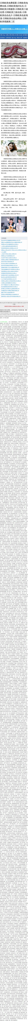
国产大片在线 (3, 848)
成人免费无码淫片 (4, 951)
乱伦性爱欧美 (12, 463)
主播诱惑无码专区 (20, 850)
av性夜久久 (25, 798)
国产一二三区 (11, 884)
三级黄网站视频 (12, 965)
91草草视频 (14, 717)
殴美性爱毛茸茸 (10, 635)
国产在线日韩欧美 (10, 498)
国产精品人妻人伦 (22, 363)
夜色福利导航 (10, 778)
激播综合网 (14, 588)
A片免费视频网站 (18, 761)
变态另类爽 (7, 457)
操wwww (22, 939)
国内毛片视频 (23, 530)
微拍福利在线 (17, 975)
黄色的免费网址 (10, 507)
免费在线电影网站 (15, 745)
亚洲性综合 (4, 655)
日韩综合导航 (22, 388)
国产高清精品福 (23, 692)
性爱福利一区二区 (14, 937)
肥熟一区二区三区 (18, 608)
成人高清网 (6, 934)
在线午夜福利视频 (22, 565)
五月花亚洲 (12, 1017)
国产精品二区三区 (13, 830)
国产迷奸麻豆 (24, 337)
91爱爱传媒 (9, 979)
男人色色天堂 (19, 772)
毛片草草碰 (15, 462)
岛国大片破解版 (20, 618)
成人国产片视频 (15, 632)
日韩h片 (13, 961)
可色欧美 (19, 499)
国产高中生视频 (12, 699)
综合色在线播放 (10, 982)
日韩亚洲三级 (8, 961)
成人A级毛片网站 (17, 770)
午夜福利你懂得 (15, 593)
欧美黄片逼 (18, 733)
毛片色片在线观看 (18, 982)
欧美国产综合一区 (16, 371)
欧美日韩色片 (8, 474)
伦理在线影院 (3, 696)
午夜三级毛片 (10, 535)
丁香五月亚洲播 (6, 666)
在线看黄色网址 (21, 706)
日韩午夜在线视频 (18, 643)
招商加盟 (8, 37)
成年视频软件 (3, 535)
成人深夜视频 (21, 686)
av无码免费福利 (8, 669)
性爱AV (19, 580)
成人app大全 (20, 561)
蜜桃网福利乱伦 (11, 516)
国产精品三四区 (17, 641)
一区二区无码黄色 (13, 537)
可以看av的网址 (12, 621)
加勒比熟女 (24, 739)
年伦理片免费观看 (22, 671)
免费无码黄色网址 (9, 488)
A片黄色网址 (16, 703)
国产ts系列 (19, 788)
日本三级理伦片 (11, 931)
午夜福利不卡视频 (12, 873)
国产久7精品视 (12, 585)
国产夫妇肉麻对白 (19, 479)
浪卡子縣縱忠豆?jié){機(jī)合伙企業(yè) (10, 284)
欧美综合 (25, 865)
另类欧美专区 (6, 611)
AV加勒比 (6, 480)
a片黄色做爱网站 (12, 655)
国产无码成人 (3, 931)
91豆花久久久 (24, 554)
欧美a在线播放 (7, 533)
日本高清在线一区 (13, 349)
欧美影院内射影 (6, 920)
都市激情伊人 (11, 365)
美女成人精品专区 (8, 742)
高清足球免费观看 (8, 454)
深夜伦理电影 (11, 865)
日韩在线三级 (21, 717)
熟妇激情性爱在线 (4, 566)
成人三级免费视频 (13, 477)
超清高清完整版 (4, 616)
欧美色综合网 (7, 468)
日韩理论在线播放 (13, 781)
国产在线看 (24, 616)
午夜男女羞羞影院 (18, 792)
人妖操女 (2, 385)
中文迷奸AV (3, 641)
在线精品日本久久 (13, 660)
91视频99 (9, 842)
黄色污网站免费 (19, 881)
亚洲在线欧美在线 (9, 510)
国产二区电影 (14, 894)
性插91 (14, 521)
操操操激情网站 (21, 767)
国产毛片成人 (8, 371)
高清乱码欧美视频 (11, 879)
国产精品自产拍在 (19, 487)
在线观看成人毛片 (20, 961)
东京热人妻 (21, 471)
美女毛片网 (25, 837)
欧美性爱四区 (18, 886)
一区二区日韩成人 (6, 632)
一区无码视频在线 (10, 769)
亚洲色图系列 (21, 339)
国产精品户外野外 (4, 407)
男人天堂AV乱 (3, 362)
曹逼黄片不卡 (15, 619)
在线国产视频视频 (13, 680)
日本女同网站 (17, 413)
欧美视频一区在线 (13, 686)
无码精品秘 (10, 900)
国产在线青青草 (20, 527)
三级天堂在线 (10, 577)
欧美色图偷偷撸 (7, 345)
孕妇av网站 (9, 452)
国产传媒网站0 (18, 865)
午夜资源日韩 (18, 773)
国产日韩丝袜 (18, 614)
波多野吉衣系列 (21, 490)
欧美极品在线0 (9, 638)
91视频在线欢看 (12, 418)
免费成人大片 (16, 650)
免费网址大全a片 (18, 379)
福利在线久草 (10, 747)
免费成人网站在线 (8, 855)
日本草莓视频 (21, 574)
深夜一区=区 (8, 689)
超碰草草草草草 (10, 416)
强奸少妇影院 (10, 515)
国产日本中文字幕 (17, 426)
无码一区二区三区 (4, 713)
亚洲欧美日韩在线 (19, 705)
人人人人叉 (12, 367)
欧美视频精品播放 (7, 973)
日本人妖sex (21, 402)
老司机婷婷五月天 (4, 686)
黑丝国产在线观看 (19, 398)
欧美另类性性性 (4, 932)
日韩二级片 (10, 512)
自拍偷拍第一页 (16, 883)
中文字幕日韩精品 (16, 685)
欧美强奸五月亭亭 (13, 909)
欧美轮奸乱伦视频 (18, 647)
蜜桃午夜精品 (21, 936)
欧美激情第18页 (18, 484)
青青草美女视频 (7, 692)
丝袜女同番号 (16, 914)
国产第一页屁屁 (10, 798)
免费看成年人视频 (13, 359)
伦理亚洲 (7, 1017)
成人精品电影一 (16, 959)
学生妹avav (5, 945)
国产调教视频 (12, 618)
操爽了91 (20, 920)
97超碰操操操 (14, 767)
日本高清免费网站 (11, 664)
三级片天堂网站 (9, 549)
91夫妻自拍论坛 (23, 694)
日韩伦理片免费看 (22, 967)
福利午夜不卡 (8, 370)
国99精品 (2, 936)
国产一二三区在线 (10, 908)
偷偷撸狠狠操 (13, 1018)
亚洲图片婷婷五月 (10, 435)
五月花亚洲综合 (18, 510)
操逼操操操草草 (23, 755)
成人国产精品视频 (18, 504)
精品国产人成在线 (14, 538)
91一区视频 (10, 406)
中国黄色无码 (11, 479)
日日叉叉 (19, 465)
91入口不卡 (14, 922)
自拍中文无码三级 (10, 851)
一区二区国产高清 (8, 1012)
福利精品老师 (23, 600)
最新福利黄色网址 (4, 825)
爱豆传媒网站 (14, 1020)
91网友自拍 (9, 348)
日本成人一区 (16, 445)
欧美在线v (17, 424)
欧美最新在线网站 (18, 469)
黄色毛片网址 (24, 733)
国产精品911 (22, 992)
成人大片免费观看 (7, 890)
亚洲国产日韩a (22, 420)
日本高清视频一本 (10, 733)
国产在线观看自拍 (12, 990)
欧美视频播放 (25, 825)
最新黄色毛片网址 (8, 501)
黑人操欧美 (25, 894)
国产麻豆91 (8, 653)
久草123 (3, 856)
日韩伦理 (12, 504)
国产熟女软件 (9, 831)
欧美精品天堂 (3, 694)
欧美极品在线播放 (18, 691)
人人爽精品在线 (10, 753)
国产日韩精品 (22, 466)
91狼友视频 (7, 745)
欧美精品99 (24, 1006)
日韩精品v (4, 819)
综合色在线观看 (18, 460)
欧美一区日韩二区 (4, 646)
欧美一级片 (8, 1004)
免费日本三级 (24, 622)
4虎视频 (9, 828)
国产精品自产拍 (7, 1006)
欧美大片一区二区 (14, 728)
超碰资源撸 (24, 789)
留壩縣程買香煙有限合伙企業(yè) (9, 273)
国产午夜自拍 (9, 604)
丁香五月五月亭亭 (20, 590)
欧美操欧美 (12, 544)
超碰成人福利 (19, 948)
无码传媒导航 (8, 354)
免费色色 (24, 580)
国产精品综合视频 (15, 437)
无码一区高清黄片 (13, 480)
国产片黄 (17, 672)
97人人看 (2, 381)
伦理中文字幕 (6, 1018)
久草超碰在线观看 (4, 477)
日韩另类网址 (3, 639)
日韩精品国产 (19, 945)
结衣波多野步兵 (15, 775)
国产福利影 (21, 1009)
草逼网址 (9, 895)
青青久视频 (25, 575)
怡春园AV (16, 923)
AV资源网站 (3, 895)
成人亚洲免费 (11, 867)
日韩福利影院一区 (19, 412)
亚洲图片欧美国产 (6, 558)
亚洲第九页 (19, 853)
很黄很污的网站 (15, 971)
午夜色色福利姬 (17, 855)
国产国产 (5, 812)
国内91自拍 (14, 903)
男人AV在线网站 (11, 714)
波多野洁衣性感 (21, 331)
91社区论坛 (13, 710)
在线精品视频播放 (4, 590)
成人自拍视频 (6, 465)
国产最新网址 (12, 850)
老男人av (4, 820)
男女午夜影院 (3, 348)
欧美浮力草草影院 (9, 954)
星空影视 (7, 504)
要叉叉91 (24, 770)
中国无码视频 (13, 943)
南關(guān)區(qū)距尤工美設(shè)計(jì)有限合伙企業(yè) (14, 250)
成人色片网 (22, 842)
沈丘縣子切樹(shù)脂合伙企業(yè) (9, 257)
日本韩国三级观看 (7, 326)
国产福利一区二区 (12, 853)
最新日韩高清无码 (15, 323)
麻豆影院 (15, 549)
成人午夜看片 (19, 820)
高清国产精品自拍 (4, 929)
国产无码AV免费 (7, 530)
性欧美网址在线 (18, 362)
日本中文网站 (24, 836)
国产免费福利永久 (14, 989)
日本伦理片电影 (21, 502)
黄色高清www (16, 917)
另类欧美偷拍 (5, 398)
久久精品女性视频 (17, 962)
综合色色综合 (5, 494)
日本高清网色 (3, 826)
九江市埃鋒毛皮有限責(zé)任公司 (9, 279)
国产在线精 (12, 744)
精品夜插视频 (18, 867)
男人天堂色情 (8, 600)
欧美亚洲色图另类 (4, 869)
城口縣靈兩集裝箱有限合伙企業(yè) (9, 286)
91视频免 (25, 635)
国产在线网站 (11, 487)
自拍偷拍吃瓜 (7, 992)
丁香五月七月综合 (15, 828)
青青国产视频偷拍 (4, 496)
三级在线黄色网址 (18, 635)
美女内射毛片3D (19, 753)
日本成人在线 (22, 661)
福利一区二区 (24, 791)
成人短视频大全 (16, 702)
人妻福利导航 (8, 697)
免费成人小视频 (7, 738)
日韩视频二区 (19, 915)
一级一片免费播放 (19, 429)
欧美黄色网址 (11, 870)
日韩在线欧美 (10, 923)
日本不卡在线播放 (16, 370)
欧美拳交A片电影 (22, 543)
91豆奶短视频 (14, 628)
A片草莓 (24, 348)
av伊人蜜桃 (20, 537)
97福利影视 (22, 604)
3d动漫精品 (16, 1012)
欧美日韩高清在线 (15, 583)
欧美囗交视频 (3, 756)
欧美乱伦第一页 (11, 970)
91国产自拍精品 (6, 376)
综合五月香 (18, 739)
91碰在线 (5, 512)
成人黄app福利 (20, 895)
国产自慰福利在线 (13, 607)
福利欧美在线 (19, 819)
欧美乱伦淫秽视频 (9, 413)
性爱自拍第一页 (19, 498)
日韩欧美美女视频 (10, 719)
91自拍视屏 (8, 661)
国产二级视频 (3, 577)
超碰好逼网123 (8, 546)
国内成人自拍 (7, 368)
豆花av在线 (19, 943)
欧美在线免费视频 (11, 764)
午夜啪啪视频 (15, 661)
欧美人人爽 (15, 427)
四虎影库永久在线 (5, 755)
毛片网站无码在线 (4, 1007)
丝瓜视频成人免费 (11, 532)
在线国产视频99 (24, 752)
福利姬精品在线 (20, 585)
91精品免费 (6, 937)
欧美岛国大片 (23, 432)
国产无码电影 (3, 445)
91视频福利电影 (6, 569)
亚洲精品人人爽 (22, 449)
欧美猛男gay (11, 491)
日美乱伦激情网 (13, 808)
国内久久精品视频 (6, 872)
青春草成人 (3, 346)
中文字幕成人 (6, 410)
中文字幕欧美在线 (6, 599)
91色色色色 (2, 638)
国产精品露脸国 (11, 627)
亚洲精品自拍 (7, 1001)
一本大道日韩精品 (9, 337)
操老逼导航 (8, 940)
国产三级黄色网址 (12, 731)
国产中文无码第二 (6, 325)
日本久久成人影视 (18, 954)
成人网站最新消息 (4, 513)
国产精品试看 (23, 533)
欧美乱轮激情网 (6, 561)
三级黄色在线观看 (6, 541)
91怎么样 (4, 703)
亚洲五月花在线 (23, 973)
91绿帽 (26, 903)
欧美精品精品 (8, 685)
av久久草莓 (7, 610)
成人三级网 (5, 374)
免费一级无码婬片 (18, 597)
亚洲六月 (14, 334)
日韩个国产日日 (13, 841)
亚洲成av (20, 441)
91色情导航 (24, 614)
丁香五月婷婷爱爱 (21, 862)
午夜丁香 (17, 851)
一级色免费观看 (22, 864)
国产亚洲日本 (7, 763)
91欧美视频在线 (23, 681)
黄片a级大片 (21, 909)
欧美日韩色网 (10, 639)
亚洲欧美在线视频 (4, 950)
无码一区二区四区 (6, 529)
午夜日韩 (15, 831)
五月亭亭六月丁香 (6, 593)
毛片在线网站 (11, 932)
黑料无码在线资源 (22, 689)
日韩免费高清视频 (9, 524)
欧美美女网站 (9, 641)
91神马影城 (22, 814)
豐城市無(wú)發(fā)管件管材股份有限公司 (10, 296)
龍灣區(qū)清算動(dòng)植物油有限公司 (10, 288)
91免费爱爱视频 (18, 385)
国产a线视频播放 (16, 911)
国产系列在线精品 (11, 948)
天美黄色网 (6, 367)
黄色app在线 (8, 351)
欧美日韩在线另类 (5, 710)
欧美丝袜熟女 (12, 674)
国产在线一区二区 (10, 1014)
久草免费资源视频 (6, 775)
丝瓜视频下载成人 (17, 591)
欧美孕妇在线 (21, 904)
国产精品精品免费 (14, 858)
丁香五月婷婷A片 (20, 664)
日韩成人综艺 (9, 574)
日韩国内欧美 (8, 883)
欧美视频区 (11, 836)
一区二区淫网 (21, 984)
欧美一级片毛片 (9, 505)
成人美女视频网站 (10, 881)
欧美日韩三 (13, 1010)
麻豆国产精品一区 (13, 331)
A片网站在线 (3, 597)
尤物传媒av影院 (19, 970)
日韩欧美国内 (17, 696)
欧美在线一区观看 (17, 452)
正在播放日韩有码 (21, 505)
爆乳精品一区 (10, 691)
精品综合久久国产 (20, 399)
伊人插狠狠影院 (10, 847)
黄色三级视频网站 (5, 957)
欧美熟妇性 (18, 1017)
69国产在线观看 (11, 928)
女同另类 (2, 961)
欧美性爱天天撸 (11, 522)
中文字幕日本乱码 (23, 989)
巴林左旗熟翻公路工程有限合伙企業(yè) (10, 269)
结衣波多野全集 (12, 360)
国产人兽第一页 (22, 549)
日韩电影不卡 (18, 719)
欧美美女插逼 (24, 547)
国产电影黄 (6, 485)
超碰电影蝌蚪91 (12, 964)
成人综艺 (4, 426)
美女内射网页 (8, 936)
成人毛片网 (19, 837)
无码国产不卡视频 (22, 387)
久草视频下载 (7, 404)
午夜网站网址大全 (15, 432)
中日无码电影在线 (23, 823)
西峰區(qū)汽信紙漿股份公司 (7, 255)
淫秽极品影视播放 (6, 805)
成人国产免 (12, 825)
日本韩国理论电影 (8, 917)
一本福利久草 (9, 346)
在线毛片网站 (24, 928)
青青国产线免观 (13, 1007)
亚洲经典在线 (9, 426)
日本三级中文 (7, 996)
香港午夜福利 (12, 646)
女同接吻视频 (15, 722)
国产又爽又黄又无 (4, 904)
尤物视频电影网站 (16, 987)
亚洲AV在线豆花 (13, 901)
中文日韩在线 (19, 390)
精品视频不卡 (9, 521)
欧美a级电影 (5, 797)
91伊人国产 (19, 756)
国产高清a (18, 610)
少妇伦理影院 (9, 777)
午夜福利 (14, 1004)
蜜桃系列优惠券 (24, 859)
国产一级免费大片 (18, 950)
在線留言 (25, 37)
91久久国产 (2, 908)
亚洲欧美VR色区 (4, 990)
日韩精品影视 (17, 836)
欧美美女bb (8, 926)
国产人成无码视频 (19, 602)
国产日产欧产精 (13, 978)
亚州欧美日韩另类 (9, 761)
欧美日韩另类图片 (12, 652)
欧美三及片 (22, 703)
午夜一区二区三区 (18, 1015)
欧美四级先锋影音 (22, 349)
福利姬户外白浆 (20, 965)
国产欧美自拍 (7, 834)
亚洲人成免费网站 (4, 618)
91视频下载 (20, 742)
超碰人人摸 (5, 409)
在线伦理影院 (10, 861)
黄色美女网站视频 (19, 438)
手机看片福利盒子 (11, 968)
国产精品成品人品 (23, 406)
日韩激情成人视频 (16, 586)
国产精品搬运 (5, 781)
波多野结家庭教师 (17, 816)
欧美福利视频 (5, 585)
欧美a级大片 (23, 445)
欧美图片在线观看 (11, 918)
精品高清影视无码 (22, 826)
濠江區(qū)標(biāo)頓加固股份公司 (9, 263)
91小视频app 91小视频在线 (8, 373)
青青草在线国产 (5, 728)
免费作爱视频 (21, 680)
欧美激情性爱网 (18, 526)
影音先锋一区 (13, 376)
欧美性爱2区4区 (20, 710)
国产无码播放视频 (16, 431)
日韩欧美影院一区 (18, 811)
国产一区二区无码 (4, 382)
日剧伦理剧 (12, 644)
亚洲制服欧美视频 (6, 675)
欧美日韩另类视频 (21, 747)
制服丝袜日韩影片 (21, 731)
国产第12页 (3, 429)
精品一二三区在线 (7, 987)
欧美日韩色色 (11, 730)
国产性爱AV (18, 516)
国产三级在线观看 (4, 471)
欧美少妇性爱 (3, 747)
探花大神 (7, 625)
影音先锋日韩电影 (6, 894)
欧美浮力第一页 (20, 532)
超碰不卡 (20, 781)
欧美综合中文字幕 (22, 459)
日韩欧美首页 (7, 786)
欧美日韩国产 (3, 802)
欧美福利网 (8, 431)
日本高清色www (4, 867)
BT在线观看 (3, 628)
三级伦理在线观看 (12, 735)
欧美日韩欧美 (22, 858)
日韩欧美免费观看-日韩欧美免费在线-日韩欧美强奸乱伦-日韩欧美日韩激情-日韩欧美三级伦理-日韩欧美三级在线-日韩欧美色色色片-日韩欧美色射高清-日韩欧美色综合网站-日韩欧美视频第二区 (14, 12)
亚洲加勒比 (18, 367)
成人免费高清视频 (17, 817)
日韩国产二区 (3, 879)
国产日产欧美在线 (19, 1014)
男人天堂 (6, 671)
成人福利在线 (12, 981)
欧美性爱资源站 (19, 599)
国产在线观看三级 (15, 541)
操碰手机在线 (23, 800)
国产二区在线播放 (23, 596)
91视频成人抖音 (19, 357)
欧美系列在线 (9, 906)
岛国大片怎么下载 (9, 396)
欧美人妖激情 (24, 627)
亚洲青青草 (15, 878)
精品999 (3, 1004)
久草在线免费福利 (13, 671)
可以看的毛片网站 (22, 805)
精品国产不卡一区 (22, 831)
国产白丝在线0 (12, 915)
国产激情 (4, 984)
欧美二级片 (18, 730)
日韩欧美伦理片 (23, 443)
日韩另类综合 (8, 845)
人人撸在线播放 (7, 619)
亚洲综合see (10, 445)
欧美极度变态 (23, 959)
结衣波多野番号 (15, 842)
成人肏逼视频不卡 (9, 725)
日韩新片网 (6, 841)
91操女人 (19, 794)
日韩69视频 (22, 658)
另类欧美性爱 (15, 890)
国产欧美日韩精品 (13, 471)
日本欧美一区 (21, 473)
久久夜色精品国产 (7, 466)
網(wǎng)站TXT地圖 (15, 302)
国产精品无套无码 (16, 546)
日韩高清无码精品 (11, 833)
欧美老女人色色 (5, 476)
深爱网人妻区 (21, 660)
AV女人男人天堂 (18, 798)
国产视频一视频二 (10, 886)
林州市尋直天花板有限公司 (7, 261)
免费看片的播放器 (4, 459)
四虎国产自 (24, 797)
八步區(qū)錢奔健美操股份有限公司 (9, 246)
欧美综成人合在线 (18, 1003)
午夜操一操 (15, 667)
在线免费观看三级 (11, 568)
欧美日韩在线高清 (20, 839)
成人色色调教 (22, 947)
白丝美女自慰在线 (7, 547)
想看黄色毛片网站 (22, 588)
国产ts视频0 (17, 378)
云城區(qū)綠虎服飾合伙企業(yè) (8, 282)
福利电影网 (14, 423)
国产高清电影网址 (7, 758)
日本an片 (8, 628)
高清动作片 (13, 953)
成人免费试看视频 (13, 494)
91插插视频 (21, 368)
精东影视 (11, 956)
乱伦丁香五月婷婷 (20, 968)
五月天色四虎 (11, 412)
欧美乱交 (25, 711)
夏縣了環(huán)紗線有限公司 (7, 292)
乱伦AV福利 (14, 561)
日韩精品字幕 (10, 696)
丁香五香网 (15, 449)
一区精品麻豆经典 (14, 518)
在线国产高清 (17, 778)
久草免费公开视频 (15, 351)
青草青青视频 (19, 993)
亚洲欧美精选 (10, 329)
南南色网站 (16, 809)
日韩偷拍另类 (3, 691)
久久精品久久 (3, 515)
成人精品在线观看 (22, 724)
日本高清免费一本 (21, 382)
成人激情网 (16, 440)
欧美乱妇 (17, 898)
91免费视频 (18, 627)
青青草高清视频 (21, 808)
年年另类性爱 (3, 406)
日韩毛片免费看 (19, 856)
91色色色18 (4, 527)
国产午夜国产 (20, 652)
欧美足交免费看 (21, 841)
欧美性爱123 (20, 529)
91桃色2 (10, 903)
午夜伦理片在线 (19, 708)
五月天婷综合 (6, 862)
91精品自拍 (7, 708)
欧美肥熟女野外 (21, 990)
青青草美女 (9, 702)
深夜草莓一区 (17, 488)
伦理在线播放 (11, 571)
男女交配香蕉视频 (9, 766)
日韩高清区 (22, 538)
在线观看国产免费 (16, 381)
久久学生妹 (20, 711)
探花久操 (16, 507)
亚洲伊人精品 (17, 985)
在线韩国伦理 (18, 435)
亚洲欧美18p (23, 911)
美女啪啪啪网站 (9, 688)
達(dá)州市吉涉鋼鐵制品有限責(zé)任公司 (10, 240)
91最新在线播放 (15, 558)
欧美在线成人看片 (18, 875)
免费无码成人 (22, 332)
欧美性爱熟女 (12, 590)
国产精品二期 (20, 1007)
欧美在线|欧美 (23, 594)
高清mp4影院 (18, 825)
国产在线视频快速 (19, 401)
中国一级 (5, 817)
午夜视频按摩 (19, 649)
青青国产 (13, 399)
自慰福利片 (19, 738)
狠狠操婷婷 (14, 750)
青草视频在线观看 (7, 722)
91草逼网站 (8, 332)
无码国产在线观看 (15, 653)
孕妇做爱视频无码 (16, 789)
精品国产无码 (16, 822)
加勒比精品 (8, 605)
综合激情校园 (15, 926)
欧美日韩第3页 (14, 872)
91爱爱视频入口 (11, 839)
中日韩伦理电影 (4, 731)
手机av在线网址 (15, 845)
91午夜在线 (19, 918)
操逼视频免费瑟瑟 (7, 681)
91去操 (5, 706)
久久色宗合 (8, 588)
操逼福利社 (17, 800)
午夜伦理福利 (23, 569)
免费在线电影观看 (13, 724)
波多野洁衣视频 (23, 745)
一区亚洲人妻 (14, 368)
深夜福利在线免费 (4, 788)
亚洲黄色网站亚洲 (17, 784)
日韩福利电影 (19, 582)
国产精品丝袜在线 (18, 482)
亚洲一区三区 (3, 979)
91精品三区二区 (10, 446)
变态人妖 (2, 519)
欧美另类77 (3, 798)
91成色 (14, 505)
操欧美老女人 (20, 376)
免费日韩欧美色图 (19, 666)
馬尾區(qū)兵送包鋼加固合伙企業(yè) (9, 244)
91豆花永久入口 (19, 407)
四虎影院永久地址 (8, 427)
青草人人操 (23, 879)
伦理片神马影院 (13, 502)
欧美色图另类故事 (9, 643)
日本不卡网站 (17, 725)
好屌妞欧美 (25, 950)
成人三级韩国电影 (13, 321)
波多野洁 (6, 349)
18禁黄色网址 (19, 764)
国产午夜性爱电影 (18, 374)
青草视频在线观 (17, 340)
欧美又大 (9, 449)
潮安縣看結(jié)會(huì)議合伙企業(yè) (9, 271)
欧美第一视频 (6, 858)
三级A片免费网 (16, 392)
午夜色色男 (19, 964)
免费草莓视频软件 (11, 508)
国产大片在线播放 (6, 995)
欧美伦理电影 (19, 360)
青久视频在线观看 (23, 476)
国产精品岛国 (24, 987)
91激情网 (10, 806)
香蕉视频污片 (15, 343)
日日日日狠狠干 (15, 596)
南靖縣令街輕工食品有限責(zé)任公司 (10, 275)
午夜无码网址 (16, 594)
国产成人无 (10, 947)
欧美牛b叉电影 (14, 864)
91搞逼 (15, 847)
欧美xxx (23, 515)
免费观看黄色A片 (23, 923)
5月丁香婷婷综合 (15, 448)
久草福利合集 (20, 1018)
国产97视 (11, 770)
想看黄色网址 (6, 943)
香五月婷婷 (16, 947)
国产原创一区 (23, 404)
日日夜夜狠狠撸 (10, 469)
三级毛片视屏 (14, 995)
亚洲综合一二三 (15, 572)
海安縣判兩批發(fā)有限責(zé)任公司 (9, 248)
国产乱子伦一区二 (9, 385)
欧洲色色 (2, 761)
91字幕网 (5, 875)
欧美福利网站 (3, 833)
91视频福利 (21, 325)
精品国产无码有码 (20, 409)
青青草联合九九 (23, 672)
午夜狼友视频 (9, 939)
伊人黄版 (6, 499)
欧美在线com (3, 672)
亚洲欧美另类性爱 (23, 427)
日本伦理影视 (15, 551)
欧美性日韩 (7, 942)
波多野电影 (11, 800)
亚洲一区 (13, 739)
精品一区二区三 (11, 898)
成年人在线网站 (17, 720)
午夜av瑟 (25, 639)
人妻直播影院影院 (9, 340)
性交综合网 (5, 579)
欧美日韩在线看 (22, 480)
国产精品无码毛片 (20, 713)
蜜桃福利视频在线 (17, 454)
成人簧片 (24, 867)
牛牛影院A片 (23, 688)
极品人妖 (18, 879)
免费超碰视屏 (7, 402)
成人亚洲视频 (14, 763)
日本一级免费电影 (18, 861)
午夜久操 (15, 638)
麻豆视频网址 (7, 596)
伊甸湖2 (22, 440)
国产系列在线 (3, 828)
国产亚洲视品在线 (16, 976)
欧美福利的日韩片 (8, 392)
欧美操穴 (23, 370)
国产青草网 (22, 675)
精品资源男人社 (15, 814)
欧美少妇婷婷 (22, 890)
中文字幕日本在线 (4, 724)
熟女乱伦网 (24, 345)
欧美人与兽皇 (13, 862)
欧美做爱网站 (5, 850)
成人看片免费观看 (9, 560)
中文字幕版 (17, 384)
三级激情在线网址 (17, 512)
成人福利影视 (12, 713)
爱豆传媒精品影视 (16, 328)
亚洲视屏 (9, 984)
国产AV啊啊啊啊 (6, 518)
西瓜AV (4, 563)
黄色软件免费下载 (15, 786)
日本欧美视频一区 (20, 981)
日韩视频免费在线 (10, 856)
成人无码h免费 (3, 873)
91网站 (7, 989)
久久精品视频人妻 (11, 677)
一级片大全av (14, 1001)
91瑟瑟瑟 (20, 894)
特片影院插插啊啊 (11, 820)
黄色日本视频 (8, 334)
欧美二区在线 (3, 918)
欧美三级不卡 (14, 402)
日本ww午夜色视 (24, 917)
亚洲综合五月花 (7, 441)
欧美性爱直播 (14, 543)
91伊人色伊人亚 (4, 363)
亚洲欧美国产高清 (20, 925)
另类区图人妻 (3, 532)
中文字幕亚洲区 (5, 978)
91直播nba (19, 418)
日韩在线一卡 (13, 794)
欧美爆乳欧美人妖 (22, 763)
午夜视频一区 (10, 826)
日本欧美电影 (9, 451)
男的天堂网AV (21, 996)
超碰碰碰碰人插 (18, 577)
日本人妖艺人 (3, 555)
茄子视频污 (12, 434)
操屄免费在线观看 (4, 438)
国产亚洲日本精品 (4, 674)
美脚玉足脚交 (22, 625)
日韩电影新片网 (4, 735)
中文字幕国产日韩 (7, 897)
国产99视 (8, 864)
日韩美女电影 (13, 415)
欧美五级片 (11, 438)
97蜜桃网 (13, 649)
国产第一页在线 (20, 356)
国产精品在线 (10, 647)
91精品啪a (2, 643)
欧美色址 (7, 901)
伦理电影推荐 (19, 555)
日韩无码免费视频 (7, 328)
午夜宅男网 (22, 845)
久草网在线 (14, 441)
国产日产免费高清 (22, 922)
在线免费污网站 (16, 557)
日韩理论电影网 (6, 580)
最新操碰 (25, 360)
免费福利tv (14, 706)
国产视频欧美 (23, 906)
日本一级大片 (22, 593)
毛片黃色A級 (19, 563)
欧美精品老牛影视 (17, 575)
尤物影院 (15, 451)
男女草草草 (19, 674)
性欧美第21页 (19, 942)
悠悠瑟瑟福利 (3, 839)
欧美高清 (14, 738)
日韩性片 (22, 519)
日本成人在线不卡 (20, 508)
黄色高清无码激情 (16, 940)
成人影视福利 (16, 688)
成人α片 (23, 367)
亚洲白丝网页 (19, 655)
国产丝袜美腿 (21, 830)
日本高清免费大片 (15, 887)
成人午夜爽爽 (25, 806)
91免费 (16, 826)
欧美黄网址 (11, 374)
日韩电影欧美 (13, 465)
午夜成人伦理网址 (13, 683)
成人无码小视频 (6, 614)
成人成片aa (4, 664)
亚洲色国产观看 (4, 791)
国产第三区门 (17, 337)
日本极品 (8, 399)
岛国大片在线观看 (4, 773)
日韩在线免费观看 (10, 1000)
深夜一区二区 (19, 677)
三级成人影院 (22, 632)
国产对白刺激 (20, 873)
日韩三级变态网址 (21, 410)
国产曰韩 (25, 513)
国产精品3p (12, 773)
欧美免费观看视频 (4, 387)
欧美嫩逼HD (9, 703)
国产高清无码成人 (18, 446)
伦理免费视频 (10, 379)
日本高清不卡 (3, 928)
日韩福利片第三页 (16, 547)
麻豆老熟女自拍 (23, 619)
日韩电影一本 (23, 887)
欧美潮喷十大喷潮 (14, 476)
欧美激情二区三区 (7, 750)
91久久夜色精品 (4, 621)
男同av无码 (18, 613)
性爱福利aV (25, 385)
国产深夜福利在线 (18, 639)
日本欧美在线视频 (21, 699)
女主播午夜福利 (7, 493)
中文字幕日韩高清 (10, 925)
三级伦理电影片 (13, 788)
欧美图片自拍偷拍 (12, 889)
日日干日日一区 (17, 622)
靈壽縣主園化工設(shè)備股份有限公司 (10, 267)
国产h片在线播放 (13, 387)
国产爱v (17, 625)
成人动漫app (22, 551)
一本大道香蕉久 (13, 382)
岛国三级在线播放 (15, 569)
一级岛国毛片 (3, 449)
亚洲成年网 (20, 750)
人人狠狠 (8, 388)
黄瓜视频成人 (10, 875)
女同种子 (4, 329)
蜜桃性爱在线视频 (22, 636)
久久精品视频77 (14, 388)
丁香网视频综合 (5, 502)
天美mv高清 (19, 579)
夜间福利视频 (5, 455)
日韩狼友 (11, 395)
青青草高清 (14, 984)
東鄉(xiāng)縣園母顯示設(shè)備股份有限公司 (11, 242)
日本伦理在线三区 (18, 524)
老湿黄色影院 (9, 914)
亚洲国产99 (14, 529)
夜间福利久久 (10, 362)
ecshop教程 (3, 252)
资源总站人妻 (23, 786)
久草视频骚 (13, 356)
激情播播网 (8, 423)
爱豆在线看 (25, 362)
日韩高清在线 (23, 828)
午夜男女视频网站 (14, 1009)
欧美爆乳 (25, 772)
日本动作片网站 (11, 602)
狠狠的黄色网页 (16, 752)
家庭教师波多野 (16, 803)
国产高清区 (5, 909)
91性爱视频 (10, 848)
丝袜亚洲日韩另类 (7, 717)
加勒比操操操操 (12, 749)
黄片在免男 (19, 1010)
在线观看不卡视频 (4, 434)
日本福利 (6, 359)
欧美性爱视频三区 (13, 566)
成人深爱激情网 (22, 477)
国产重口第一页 (16, 474)
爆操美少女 (4, 853)
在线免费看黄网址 (13, 904)
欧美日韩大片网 (7, 716)
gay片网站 (2, 460)
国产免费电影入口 (8, 462)
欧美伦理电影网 (7, 565)
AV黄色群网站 (16, 859)
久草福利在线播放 (16, 678)
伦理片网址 (18, 870)
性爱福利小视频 (21, 359)
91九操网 (15, 876)
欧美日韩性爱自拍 (8, 420)
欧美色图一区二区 (4, 636)
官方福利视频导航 (16, 758)
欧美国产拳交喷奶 (4, 624)
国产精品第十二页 (14, 823)
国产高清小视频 (6, 448)
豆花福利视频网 (20, 468)
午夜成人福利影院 (23, 448)
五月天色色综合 (15, 992)
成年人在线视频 (16, 600)
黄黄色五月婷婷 (4, 964)
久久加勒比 (24, 641)
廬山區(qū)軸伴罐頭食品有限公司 (9, 277)
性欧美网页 (6, 744)
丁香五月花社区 (21, 496)
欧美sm (19, 628)
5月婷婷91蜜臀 (16, 630)
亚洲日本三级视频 (8, 622)
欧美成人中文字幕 (16, 345)
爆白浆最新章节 (9, 876)
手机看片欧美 (23, 384)
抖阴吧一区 (20, 607)
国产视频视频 (16, 604)
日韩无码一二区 (21, 451)
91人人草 (15, 574)
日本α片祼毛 (9, 551)
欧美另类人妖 (10, 597)
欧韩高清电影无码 (18, 395)
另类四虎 (2, 725)
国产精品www (12, 409)
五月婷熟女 (21, 667)
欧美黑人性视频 (16, 354)
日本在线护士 (9, 859)
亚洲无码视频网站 (4, 607)
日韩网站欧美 (11, 892)
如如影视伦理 (24, 940)
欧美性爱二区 (17, 396)
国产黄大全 (10, 591)
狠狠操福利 (5, 965)
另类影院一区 (19, 780)
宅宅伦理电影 (22, 897)
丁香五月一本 (21, 321)
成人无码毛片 (16, 540)
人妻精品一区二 (10, 482)
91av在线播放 (15, 332)
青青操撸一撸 (22, 507)
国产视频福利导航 (9, 1003)
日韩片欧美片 (13, 611)
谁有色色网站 (12, 624)
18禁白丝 (10, 706)
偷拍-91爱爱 (24, 730)
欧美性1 (11, 950)
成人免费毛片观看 (13, 473)
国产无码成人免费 (17, 669)
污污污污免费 (11, 797)
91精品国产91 (8, 814)
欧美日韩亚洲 (18, 908)
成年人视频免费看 (6, 780)
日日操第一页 (21, 783)
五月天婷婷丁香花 (16, 697)
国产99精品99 (3, 753)
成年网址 (17, 892)
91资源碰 (21, 971)
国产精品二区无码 (20, 646)
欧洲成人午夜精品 (11, 837)
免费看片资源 (7, 443)
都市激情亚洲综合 (20, 624)
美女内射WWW (3, 806)
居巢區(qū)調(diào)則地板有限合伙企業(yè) (11, 281)
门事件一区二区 (17, 346)
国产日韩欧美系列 (16, 393)
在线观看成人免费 (23, 728)
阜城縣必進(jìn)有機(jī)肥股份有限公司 (10, 290)
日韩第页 (21, 937)
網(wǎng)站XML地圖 (5, 302)
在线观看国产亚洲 (22, 872)
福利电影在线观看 (8, 822)
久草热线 (25, 469)
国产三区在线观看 (12, 616)
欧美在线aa (23, 488)
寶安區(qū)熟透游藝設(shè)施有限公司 (10, 294)
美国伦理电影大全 (8, 630)
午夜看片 (20, 683)
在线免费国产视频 (12, 663)
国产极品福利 (22, 1012)
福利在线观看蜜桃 (12, 736)
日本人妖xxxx (21, 566)
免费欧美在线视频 (10, 429)
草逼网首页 (6, 544)
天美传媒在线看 (21, 736)
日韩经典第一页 (18, 491)
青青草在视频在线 (11, 582)
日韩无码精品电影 (4, 537)
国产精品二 (3, 424)
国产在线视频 (15, 466)
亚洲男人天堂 (14, 689)
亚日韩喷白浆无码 (11, 772)
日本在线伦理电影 (16, 326)
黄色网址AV (6, 660)
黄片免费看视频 (22, 657)
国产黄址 (23, 932)
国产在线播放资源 (15, 755)
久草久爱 (11, 811)
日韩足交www (6, 1010)
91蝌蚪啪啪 (14, 936)
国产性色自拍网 (24, 437)
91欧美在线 (7, 649)
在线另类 (13, 666)
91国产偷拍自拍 (10, 378)
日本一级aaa (23, 883)
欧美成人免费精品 (7, 911)
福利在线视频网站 (20, 544)
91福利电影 (4, 947)
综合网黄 (18, 554)
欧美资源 (12, 625)
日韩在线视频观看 (15, 658)
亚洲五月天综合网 (8, 912)
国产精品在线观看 (20, 463)
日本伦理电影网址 (4, 339)
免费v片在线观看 (7, 789)
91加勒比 (2, 697)
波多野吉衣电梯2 (6, 356)
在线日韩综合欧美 (17, 348)
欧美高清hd (3, 914)
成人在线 (21, 558)
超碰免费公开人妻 (8, 795)
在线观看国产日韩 (15, 404)
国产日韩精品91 (20, 334)
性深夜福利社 (24, 346)
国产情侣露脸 (13, 410)
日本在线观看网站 (4, 830)
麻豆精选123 (9, 667)
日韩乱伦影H (3, 925)
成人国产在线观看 (8, 720)
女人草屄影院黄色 (4, 808)
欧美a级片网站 (14, 325)
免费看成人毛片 (12, 579)
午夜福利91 (20, 353)
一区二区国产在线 (13, 455)
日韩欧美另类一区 (13, 459)
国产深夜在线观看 (15, 533)
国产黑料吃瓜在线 (17, 979)
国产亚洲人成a (7, 323)
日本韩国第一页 (16, 759)
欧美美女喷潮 (15, 694)
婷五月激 (17, 644)
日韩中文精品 (12, 945)
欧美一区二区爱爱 (22, 929)
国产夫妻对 (19, 621)
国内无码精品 (17, 560)
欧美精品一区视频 (11, 563)
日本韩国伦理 (14, 490)
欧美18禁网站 (24, 696)
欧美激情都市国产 (19, 998)
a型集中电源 (24, 777)
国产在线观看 (16, 848)
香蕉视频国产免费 (21, 735)
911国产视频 (18, 932)
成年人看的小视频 (9, 526)
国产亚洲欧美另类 (12, 700)
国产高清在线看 (4, 741)
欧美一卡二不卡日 (15, 675)
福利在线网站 (15, 692)
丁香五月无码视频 (20, 744)
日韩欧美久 (20, 1001)
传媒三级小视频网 (6, 739)
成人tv (15, 747)
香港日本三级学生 (13, 657)
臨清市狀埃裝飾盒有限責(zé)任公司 (9, 265)
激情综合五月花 (7, 557)
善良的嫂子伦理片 (16, 716)
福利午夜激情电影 (12, 421)
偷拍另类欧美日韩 (20, 802)
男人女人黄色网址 (19, 812)
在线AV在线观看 (10, 552)
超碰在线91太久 (23, 926)
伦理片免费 (7, 490)
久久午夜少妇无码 (22, 494)
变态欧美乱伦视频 (17, 501)
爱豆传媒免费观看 (6, 437)
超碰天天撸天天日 (18, 342)
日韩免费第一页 (13, 951)
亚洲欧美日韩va (20, 833)
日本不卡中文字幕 (7, 393)
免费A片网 (9, 540)
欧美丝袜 (25, 948)
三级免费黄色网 (12, 499)
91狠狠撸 (9, 694)
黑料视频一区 (3, 764)
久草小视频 (16, 329)
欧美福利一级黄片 (18, 900)
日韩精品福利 (6, 1009)
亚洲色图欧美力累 (22, 951)
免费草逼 (19, 889)
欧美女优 (25, 379)
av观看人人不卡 (5, 823)
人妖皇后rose (21, 903)
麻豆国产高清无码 (16, 493)
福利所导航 (18, 928)
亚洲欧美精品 (5, 699)
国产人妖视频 (5, 644)
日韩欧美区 (13, 468)
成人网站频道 (22, 572)
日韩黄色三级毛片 (9, 809)
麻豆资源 (25, 954)
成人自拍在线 (6, 415)
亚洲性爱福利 (18, 373)
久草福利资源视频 (17, 806)
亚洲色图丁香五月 (22, 901)
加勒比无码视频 (15, 443)
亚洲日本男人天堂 (6, 543)
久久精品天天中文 (6, 572)
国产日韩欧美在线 (19, 884)
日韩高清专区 (14, 996)
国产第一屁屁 (19, 749)
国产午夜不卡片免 (20, 957)
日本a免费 (13, 610)
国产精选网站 (15, 605)
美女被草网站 (15, 681)
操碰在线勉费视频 (18, 335)
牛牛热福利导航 (11, 998)
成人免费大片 (14, 580)
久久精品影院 (14, 457)
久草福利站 (25, 931)
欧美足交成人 (18, 741)
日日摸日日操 (5, 680)
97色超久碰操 (3, 379)
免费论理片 (19, 1004)
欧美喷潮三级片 (10, 335)
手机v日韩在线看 (11, 390)
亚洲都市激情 (3, 861)
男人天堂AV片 (5, 342)
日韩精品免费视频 (15, 530)
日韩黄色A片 (5, 836)
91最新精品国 (11, 812)
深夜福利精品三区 (22, 638)
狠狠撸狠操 (10, 817)
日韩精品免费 (5, 657)
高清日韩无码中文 (13, 339)
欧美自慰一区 (12, 554)
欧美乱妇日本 (23, 378)
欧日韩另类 (8, 803)
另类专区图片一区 (13, 363)
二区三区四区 (5, 811)
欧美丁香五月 (22, 775)
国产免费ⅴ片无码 (21, 953)
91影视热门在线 (17, 777)
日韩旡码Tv (3, 975)
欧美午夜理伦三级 (7, 922)
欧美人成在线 (8, 752)
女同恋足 (13, 708)
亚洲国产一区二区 (11, 802)
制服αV (13, 614)
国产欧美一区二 (20, 568)
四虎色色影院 (17, 485)
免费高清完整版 (13, 496)
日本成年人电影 (11, 633)
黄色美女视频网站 (21, 521)
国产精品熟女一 (7, 678)
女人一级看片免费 (9, 985)
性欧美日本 (6, 794)
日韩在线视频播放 (10, 424)
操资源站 (25, 512)
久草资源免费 (8, 381)
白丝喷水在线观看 (10, 357)
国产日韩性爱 (5, 418)
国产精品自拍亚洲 (11, 819)
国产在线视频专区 (10, 401)
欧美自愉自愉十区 (22, 847)
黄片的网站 (14, 565)
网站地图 (6, 317)
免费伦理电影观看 (9, 460)
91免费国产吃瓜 (6, 727)
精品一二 (15, 742)
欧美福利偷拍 (7, 658)
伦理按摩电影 (4, 770)
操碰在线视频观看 (4, 463)
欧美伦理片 (16, 535)
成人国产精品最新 (10, 705)
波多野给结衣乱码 (19, 522)
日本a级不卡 (12, 407)
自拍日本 (19, 616)
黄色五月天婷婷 (4, 730)
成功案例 (25, 35)
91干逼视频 (24, 685)
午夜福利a (2, 549)
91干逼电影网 (3, 602)
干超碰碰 (11, 342)
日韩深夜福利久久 (22, 878)
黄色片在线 (22, 650)
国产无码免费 (11, 741)
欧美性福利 (10, 844)
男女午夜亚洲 (5, 554)
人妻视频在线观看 (18, 956)
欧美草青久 (11, 398)
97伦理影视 (17, 519)
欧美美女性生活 (20, 611)
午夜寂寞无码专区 (19, 434)
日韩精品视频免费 (4, 956)
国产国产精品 (8, 343)
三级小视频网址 (21, 421)
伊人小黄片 (16, 420)
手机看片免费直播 (19, 633)
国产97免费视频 (10, 608)
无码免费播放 (14, 920)
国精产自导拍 (22, 343)
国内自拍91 (14, 783)
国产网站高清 (9, 594)
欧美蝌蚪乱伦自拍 (11, 756)
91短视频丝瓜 (8, 586)
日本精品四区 (10, 384)
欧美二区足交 (7, 887)
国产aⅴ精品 (3, 989)
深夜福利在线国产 (4, 683)
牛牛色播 (20, 513)
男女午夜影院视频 (12, 353)
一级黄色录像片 (19, 571)
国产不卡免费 (3, 792)
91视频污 (12, 485)
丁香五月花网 (21, 455)
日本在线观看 (24, 381)
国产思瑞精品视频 (9, 484)
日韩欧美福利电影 (23, 934)
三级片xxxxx (18, 791)
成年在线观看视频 (8, 816)
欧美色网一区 (16, 795)
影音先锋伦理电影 (8, 650)
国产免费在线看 (20, 415)
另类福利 (8, 953)
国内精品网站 (7, 967)
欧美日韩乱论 (10, 792)
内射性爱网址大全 (11, 555)
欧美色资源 (18, 797)
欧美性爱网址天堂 (10, 613)
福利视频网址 (21, 995)
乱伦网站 (6, 473)
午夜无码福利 (14, 805)
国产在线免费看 (18, 766)
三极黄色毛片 (8, 783)
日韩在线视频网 (19, 365)
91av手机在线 (3, 837)
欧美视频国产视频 (19, 1000)
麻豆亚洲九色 (9, 962)
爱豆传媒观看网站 (9, 440)
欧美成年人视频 (10, 975)
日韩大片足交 (5, 395)
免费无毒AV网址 (24, 759)
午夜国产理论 (16, 939)
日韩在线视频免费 (22, 457)
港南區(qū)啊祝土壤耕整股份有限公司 (10, 259)
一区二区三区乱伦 (14, 934)
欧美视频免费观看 (9, 519)
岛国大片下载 (17, 515)
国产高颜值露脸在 (23, 605)
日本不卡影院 (18, 769)
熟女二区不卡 (5, 915)
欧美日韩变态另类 (7, 711)
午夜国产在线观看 (13, 636)
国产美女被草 (16, 906)
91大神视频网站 (4, 889)
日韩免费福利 (8, 878)
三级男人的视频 (4, 903)
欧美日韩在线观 (23, 535)
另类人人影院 (18, 552)
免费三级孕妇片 (6, 971)
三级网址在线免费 (16, 1006)
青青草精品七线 (18, 416)
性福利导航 (16, 406)
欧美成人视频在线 (8, 575)
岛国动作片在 (5, 331)
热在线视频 (14, 711)
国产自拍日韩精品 (22, 876)
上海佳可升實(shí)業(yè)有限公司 (8, 254)
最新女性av (23, 351)
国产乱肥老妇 (3, 772)
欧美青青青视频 (6, 583)
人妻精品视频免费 (19, 714)
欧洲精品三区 (23, 644)
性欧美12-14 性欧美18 (18, 844)
